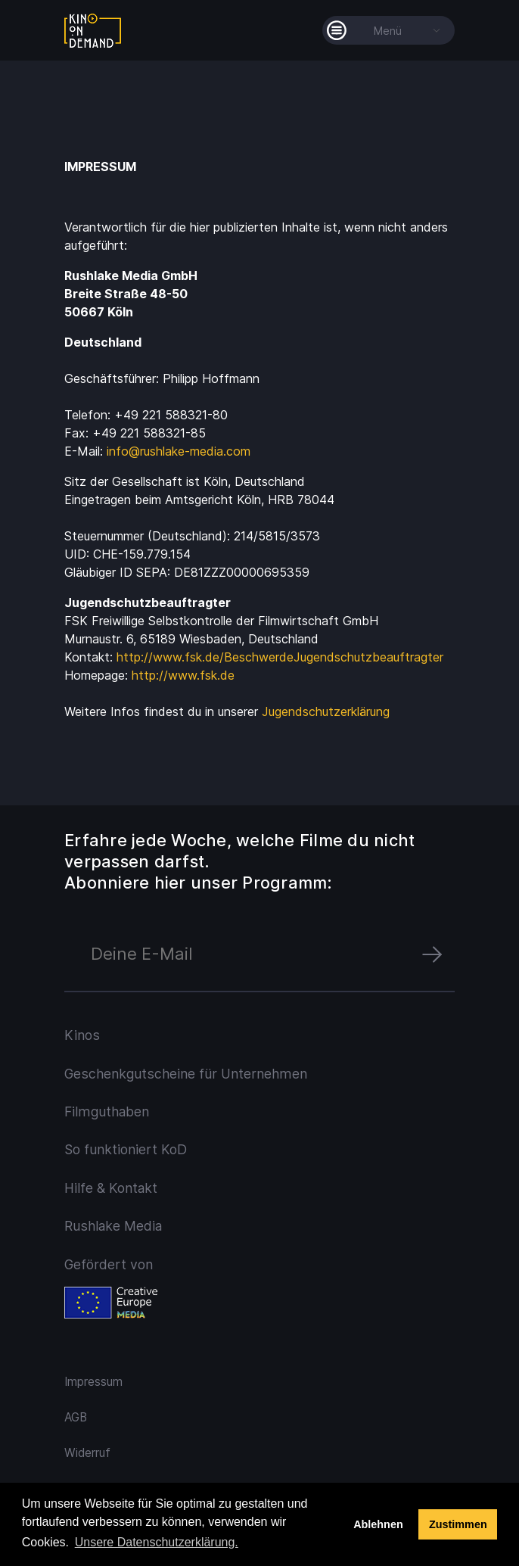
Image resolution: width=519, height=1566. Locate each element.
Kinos (82, 1035)
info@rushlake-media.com (178, 451)
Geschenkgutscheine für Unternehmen (185, 1074)
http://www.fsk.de (183, 675)
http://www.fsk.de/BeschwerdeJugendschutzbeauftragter (280, 657)
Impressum (93, 1382)
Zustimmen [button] (458, 1524)
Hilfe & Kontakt (110, 1188)
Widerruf (87, 1453)
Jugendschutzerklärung (326, 711)
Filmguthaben (106, 1111)
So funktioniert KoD (125, 1149)
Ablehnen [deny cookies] (378, 1524)
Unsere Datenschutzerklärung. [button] (156, 1542)
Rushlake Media (113, 1226)
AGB (75, 1417)
